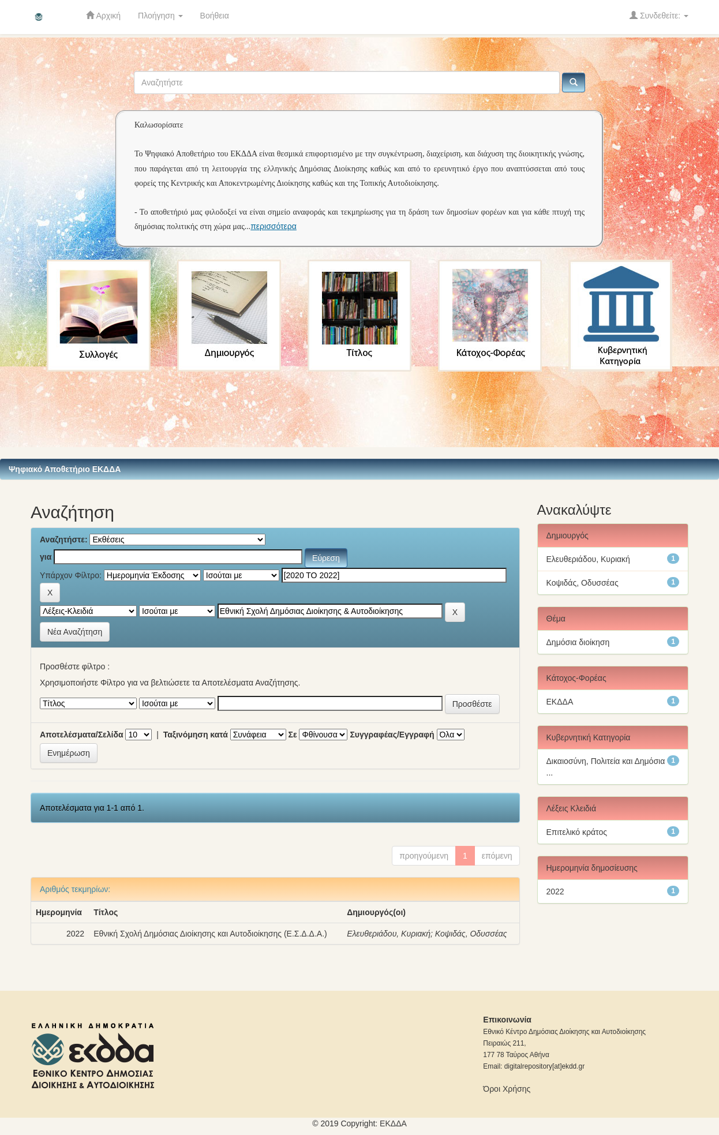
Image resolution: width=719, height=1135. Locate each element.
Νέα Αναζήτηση (74, 631)
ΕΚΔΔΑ (560, 701)
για (45, 556)
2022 (555, 891)
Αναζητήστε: (64, 539)
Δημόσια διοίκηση (578, 642)
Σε (293, 734)
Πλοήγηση (160, 15)
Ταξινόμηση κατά (195, 734)
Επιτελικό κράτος (576, 832)
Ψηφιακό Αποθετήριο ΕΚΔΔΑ (65, 469)
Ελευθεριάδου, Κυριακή (388, 933)
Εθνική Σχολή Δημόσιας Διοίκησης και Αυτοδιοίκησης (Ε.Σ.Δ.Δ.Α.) (210, 933)
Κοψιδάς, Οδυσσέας (471, 933)
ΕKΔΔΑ (393, 1123)
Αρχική (103, 15)
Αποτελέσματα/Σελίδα (81, 734)
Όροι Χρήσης (506, 1088)
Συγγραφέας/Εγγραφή (392, 734)
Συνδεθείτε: (659, 15)
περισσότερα (273, 226)
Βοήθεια (214, 15)
